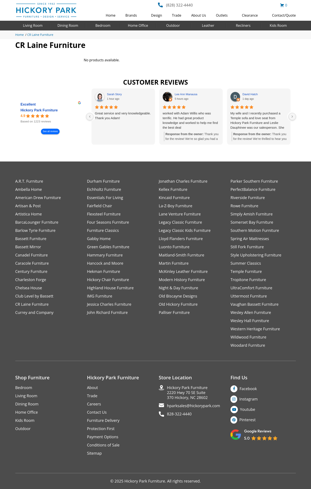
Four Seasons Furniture (108, 222)
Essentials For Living (105, 197)
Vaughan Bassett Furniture (254, 304)
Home (110, 15)
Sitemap (94, 453)
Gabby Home (99, 238)
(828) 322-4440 (179, 5)
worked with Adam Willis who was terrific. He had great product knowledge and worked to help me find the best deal (190, 120)
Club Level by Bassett (34, 296)
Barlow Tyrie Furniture (35, 230)
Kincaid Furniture (174, 197)
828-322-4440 (179, 413)
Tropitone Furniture (248, 279)
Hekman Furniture (103, 271)
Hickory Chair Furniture (108, 279)
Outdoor (173, 25)
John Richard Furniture (107, 312)
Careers (94, 404)
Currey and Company (34, 312)
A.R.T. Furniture (29, 181)
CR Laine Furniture (40, 35)
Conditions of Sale (103, 445)
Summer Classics (245, 263)
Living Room (33, 25)
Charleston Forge (30, 279)
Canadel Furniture (31, 255)
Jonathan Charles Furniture (183, 181)
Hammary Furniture (105, 255)
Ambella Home (28, 189)
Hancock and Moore (105, 263)
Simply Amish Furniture (251, 214)
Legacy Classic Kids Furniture (185, 230)
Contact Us (97, 412)
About (92, 387)
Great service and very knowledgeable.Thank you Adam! (123, 115)
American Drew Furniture (38, 197)
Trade (176, 15)
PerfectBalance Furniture (252, 189)
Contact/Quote (284, 15)
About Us (198, 15)
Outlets (221, 15)
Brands (131, 15)
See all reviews (50, 131)
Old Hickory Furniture (178, 304)
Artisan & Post (28, 205)
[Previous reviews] (89, 116)
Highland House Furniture (110, 287)
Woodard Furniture (247, 345)
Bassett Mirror (28, 246)
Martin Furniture (174, 263)
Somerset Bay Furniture (251, 222)
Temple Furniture (246, 271)
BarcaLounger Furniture (36, 222)
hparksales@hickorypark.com (193, 405)
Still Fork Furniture (247, 246)
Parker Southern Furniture (254, 181)
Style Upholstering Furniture (255, 255)
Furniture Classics (103, 230)
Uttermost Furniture (248, 296)
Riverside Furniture (247, 197)
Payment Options (102, 436)
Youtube (247, 409)
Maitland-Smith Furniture (181, 255)
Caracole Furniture (32, 263)
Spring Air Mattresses (249, 238)
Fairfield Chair (99, 205)
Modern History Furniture (182, 279)
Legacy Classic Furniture (180, 222)
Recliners (243, 25)
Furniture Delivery (103, 420)
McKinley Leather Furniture (183, 271)
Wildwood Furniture (248, 337)
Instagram (248, 399)
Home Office (138, 25)
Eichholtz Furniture (104, 189)
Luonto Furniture (174, 246)
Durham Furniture (103, 181)
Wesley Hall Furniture (249, 320)
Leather (208, 25)
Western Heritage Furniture (255, 328)
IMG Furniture (99, 296)
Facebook (248, 388)
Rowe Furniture (244, 205)
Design (156, 15)
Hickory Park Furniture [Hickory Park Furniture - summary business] (39, 110)
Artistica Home (28, 214)
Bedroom (103, 25)
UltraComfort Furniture (251, 287)
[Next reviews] (292, 116)
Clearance (250, 15)
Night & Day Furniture (178, 287)
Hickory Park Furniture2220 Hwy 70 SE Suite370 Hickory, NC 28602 (187, 392)
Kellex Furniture (173, 189)
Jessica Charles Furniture (109, 304)
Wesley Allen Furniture (250, 312)
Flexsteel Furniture (104, 214)
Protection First (101, 428)
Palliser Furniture (174, 312)
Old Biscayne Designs (178, 296)
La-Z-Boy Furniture (176, 205)
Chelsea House (28, 287)
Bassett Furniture (31, 238)
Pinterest (247, 419)
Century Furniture (31, 271)
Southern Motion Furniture (254, 230)
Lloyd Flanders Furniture (181, 238)
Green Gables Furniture (108, 246)
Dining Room (67, 25)
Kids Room (278, 25)
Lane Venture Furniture (180, 214)
